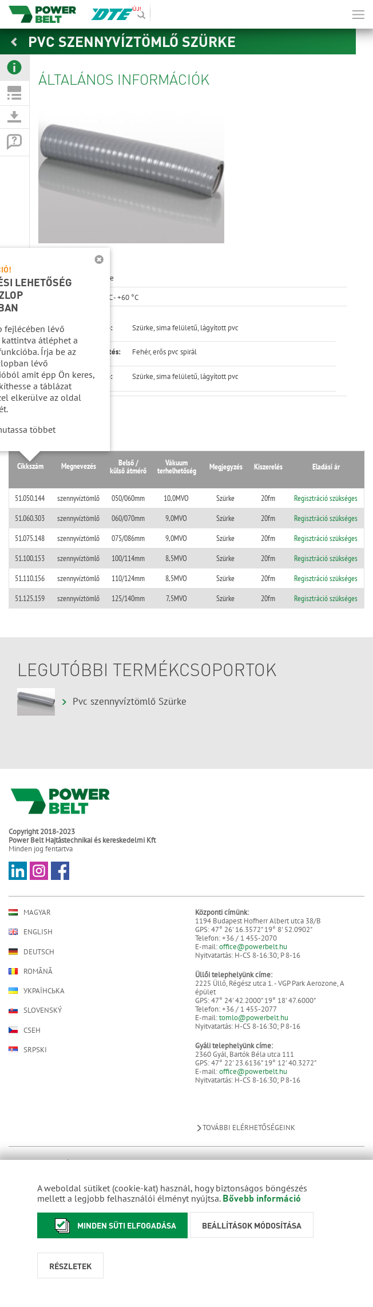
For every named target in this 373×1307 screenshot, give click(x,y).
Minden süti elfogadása (112, 1225)
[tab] (14, 67)
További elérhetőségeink (245, 1127)
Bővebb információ (262, 1198)
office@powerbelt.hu (253, 946)
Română (31, 971)
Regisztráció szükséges (325, 498)
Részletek (70, 1266)
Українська (37, 990)
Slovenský (35, 1010)
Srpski (28, 1049)
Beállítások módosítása (251, 1225)
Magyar (30, 912)
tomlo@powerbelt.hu (253, 1017)
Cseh (25, 1029)
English (31, 931)
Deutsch (31, 951)
